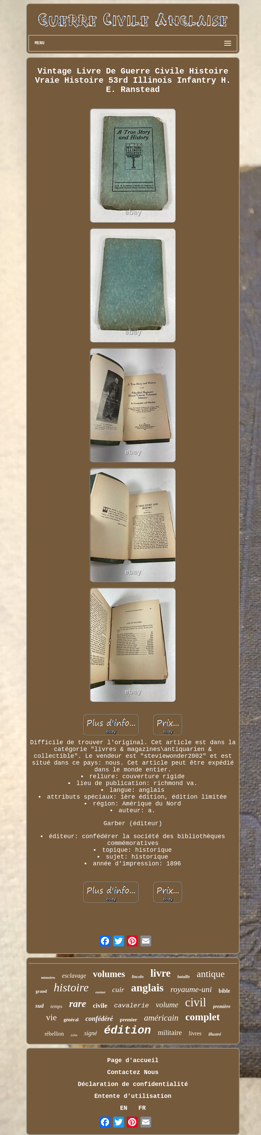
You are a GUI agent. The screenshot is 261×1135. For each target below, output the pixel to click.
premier (128, 1019)
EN (123, 1108)
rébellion (54, 1034)
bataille (183, 976)
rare (77, 1003)
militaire (170, 1032)
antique (211, 974)
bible (224, 991)
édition (127, 1030)
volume (167, 1005)
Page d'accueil (132, 1060)
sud (39, 1006)
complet (202, 1016)
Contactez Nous (132, 1072)
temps (56, 1006)
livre (160, 973)
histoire (71, 987)
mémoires (48, 977)
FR (142, 1108)
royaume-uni (191, 989)
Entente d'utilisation (133, 1096)
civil (195, 1002)
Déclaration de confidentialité (133, 1084)
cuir (118, 989)
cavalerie (131, 1005)
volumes (109, 974)
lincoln (138, 976)
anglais (147, 987)
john (74, 1035)
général (71, 1019)
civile (100, 1005)
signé (90, 1033)
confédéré (99, 1018)
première (221, 1006)
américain (161, 1017)
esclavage (74, 975)
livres (195, 1033)
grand (41, 991)
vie (51, 1017)
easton (100, 992)
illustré (214, 1034)
